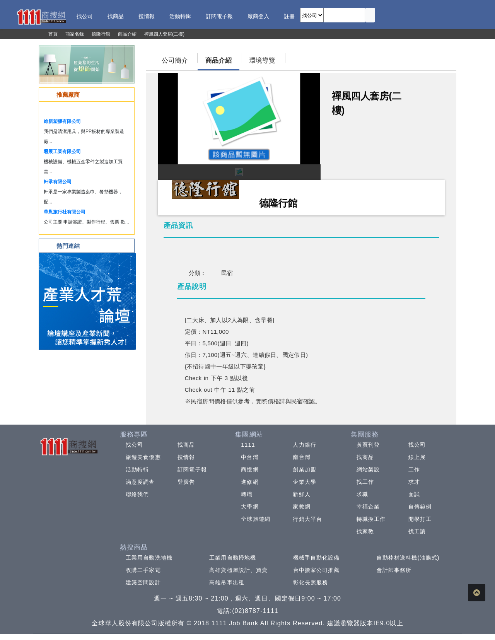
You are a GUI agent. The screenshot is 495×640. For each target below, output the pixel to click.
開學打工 (420, 519)
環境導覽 (262, 60)
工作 (414, 469)
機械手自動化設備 (316, 558)
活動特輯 (137, 469)
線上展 (417, 457)
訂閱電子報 (192, 469)
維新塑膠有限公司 (62, 121)
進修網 (249, 482)
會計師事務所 (394, 570)
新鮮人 (301, 494)
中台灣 (249, 457)
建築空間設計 (143, 582)
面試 (414, 494)
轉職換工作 (371, 519)
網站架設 (368, 469)
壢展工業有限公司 (62, 151)
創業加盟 (304, 469)
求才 (414, 482)
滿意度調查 (140, 482)
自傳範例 (420, 506)
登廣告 (186, 482)
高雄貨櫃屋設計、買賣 (238, 570)
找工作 (365, 482)
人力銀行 (304, 445)
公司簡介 (175, 60)
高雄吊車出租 (226, 582)
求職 (362, 494)
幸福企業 (368, 506)
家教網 (301, 506)
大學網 (249, 506)
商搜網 (249, 469)
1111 (248, 445)
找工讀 (417, 531)
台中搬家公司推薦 (316, 570)
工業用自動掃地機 (232, 558)
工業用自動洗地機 (149, 558)
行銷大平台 (307, 519)
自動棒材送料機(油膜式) (408, 558)
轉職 (247, 494)
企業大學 (304, 482)
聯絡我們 (137, 494)
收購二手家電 (143, 570)
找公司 (134, 445)
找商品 (186, 445)
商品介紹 (218, 60)
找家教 (365, 531)
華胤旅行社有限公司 (64, 212)
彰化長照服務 (310, 582)
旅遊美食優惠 (143, 457)
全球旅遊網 (255, 519)
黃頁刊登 (368, 445)
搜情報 (186, 457)
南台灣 (301, 457)
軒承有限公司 (58, 181)
